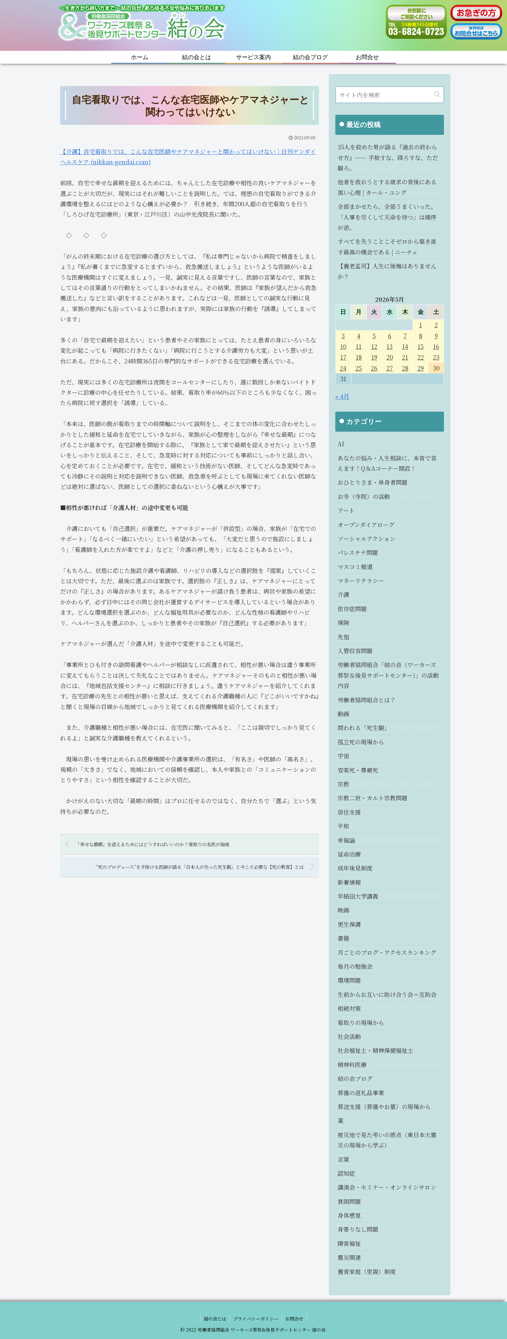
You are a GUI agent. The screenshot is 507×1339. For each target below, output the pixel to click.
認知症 (346, 1173)
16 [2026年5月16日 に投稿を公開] (436, 346)
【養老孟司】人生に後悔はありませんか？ (387, 271)
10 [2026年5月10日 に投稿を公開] (343, 346)
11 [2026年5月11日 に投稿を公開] (358, 346)
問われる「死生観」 (364, 727)
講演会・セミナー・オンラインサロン (387, 1187)
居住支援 (349, 812)
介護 (343, 594)
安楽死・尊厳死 (358, 770)
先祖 (343, 636)
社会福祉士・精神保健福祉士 (375, 1050)
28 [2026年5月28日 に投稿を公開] (405, 368)
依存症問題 (352, 608)
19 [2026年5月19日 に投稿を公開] (374, 357)
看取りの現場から (361, 1022)
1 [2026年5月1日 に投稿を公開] (420, 324)
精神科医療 (352, 1064)
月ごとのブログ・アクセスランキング (387, 952)
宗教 (343, 784)
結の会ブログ (355, 1078)
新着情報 (349, 882)
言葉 (343, 1159)
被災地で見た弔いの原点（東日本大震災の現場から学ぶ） (387, 1139)
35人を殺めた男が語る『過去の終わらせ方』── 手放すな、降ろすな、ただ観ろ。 (388, 157)
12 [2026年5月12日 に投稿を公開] (374, 346)
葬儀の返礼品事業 (361, 1092)
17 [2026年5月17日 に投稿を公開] (343, 357)
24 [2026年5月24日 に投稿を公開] (343, 368)
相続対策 (349, 1008)
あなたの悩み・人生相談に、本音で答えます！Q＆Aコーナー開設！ (387, 463)
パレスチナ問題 (358, 552)
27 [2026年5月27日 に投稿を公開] (389, 368)
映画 (343, 910)
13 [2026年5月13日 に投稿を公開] (389, 346)
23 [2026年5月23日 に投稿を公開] (436, 357)
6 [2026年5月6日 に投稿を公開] (389, 335)
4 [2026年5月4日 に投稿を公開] (358, 335)
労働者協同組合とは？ (367, 700)
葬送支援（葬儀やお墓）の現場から (384, 1106)
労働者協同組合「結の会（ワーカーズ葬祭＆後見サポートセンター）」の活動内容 (388, 675)
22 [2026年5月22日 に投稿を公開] (420, 357)
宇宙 (343, 755)
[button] (437, 94)
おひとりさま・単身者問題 (372, 482)
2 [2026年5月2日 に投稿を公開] (436, 324)
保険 (343, 622)
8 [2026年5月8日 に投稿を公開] (420, 335)
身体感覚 (349, 1215)
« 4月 (342, 396)
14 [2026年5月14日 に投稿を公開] (405, 346)
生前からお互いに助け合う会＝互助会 (387, 994)
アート (346, 510)
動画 (343, 713)
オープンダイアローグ (366, 524)
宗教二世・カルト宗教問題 (372, 798)
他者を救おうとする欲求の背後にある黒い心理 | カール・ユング (387, 187)
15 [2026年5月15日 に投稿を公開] (420, 346)
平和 (343, 826)
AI (341, 443)
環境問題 (349, 980)
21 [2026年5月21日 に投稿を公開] (405, 357)
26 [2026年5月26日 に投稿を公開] (374, 368)
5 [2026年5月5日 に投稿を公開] (374, 335)
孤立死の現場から (361, 742)
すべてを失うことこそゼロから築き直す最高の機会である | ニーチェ (387, 246)
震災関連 (349, 1257)
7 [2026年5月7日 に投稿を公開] (405, 335)
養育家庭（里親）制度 (367, 1271)
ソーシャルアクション (366, 538)
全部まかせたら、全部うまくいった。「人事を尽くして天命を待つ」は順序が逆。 (387, 217)
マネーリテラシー (361, 580)
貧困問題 (349, 1201)
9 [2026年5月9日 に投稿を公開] (436, 335)
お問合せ (294, 1318)
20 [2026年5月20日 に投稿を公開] (389, 357)
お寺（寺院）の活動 (364, 496)
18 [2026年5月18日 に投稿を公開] (359, 357)
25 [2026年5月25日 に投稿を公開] (358, 368)
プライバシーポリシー (255, 1318)
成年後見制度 (355, 868)
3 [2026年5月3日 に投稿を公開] (343, 335)
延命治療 (349, 854)
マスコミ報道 (355, 566)
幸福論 (346, 840)
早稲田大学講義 (358, 896)
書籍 (343, 938)
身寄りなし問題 (358, 1229)
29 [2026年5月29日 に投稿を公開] (420, 368)
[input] (389, 94)
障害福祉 (349, 1243)
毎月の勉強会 (355, 966)
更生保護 (349, 924)
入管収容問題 (355, 650)
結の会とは (215, 1318)
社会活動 (349, 1036)
